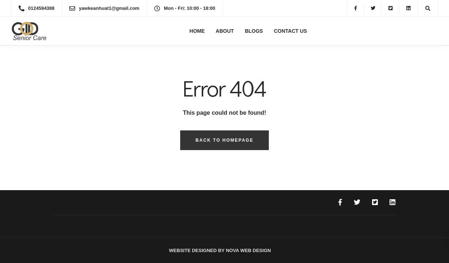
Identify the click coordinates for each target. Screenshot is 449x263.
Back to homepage (224, 140)
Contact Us (290, 31)
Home (197, 31)
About (225, 31)
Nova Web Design (248, 250)
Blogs (254, 31)
